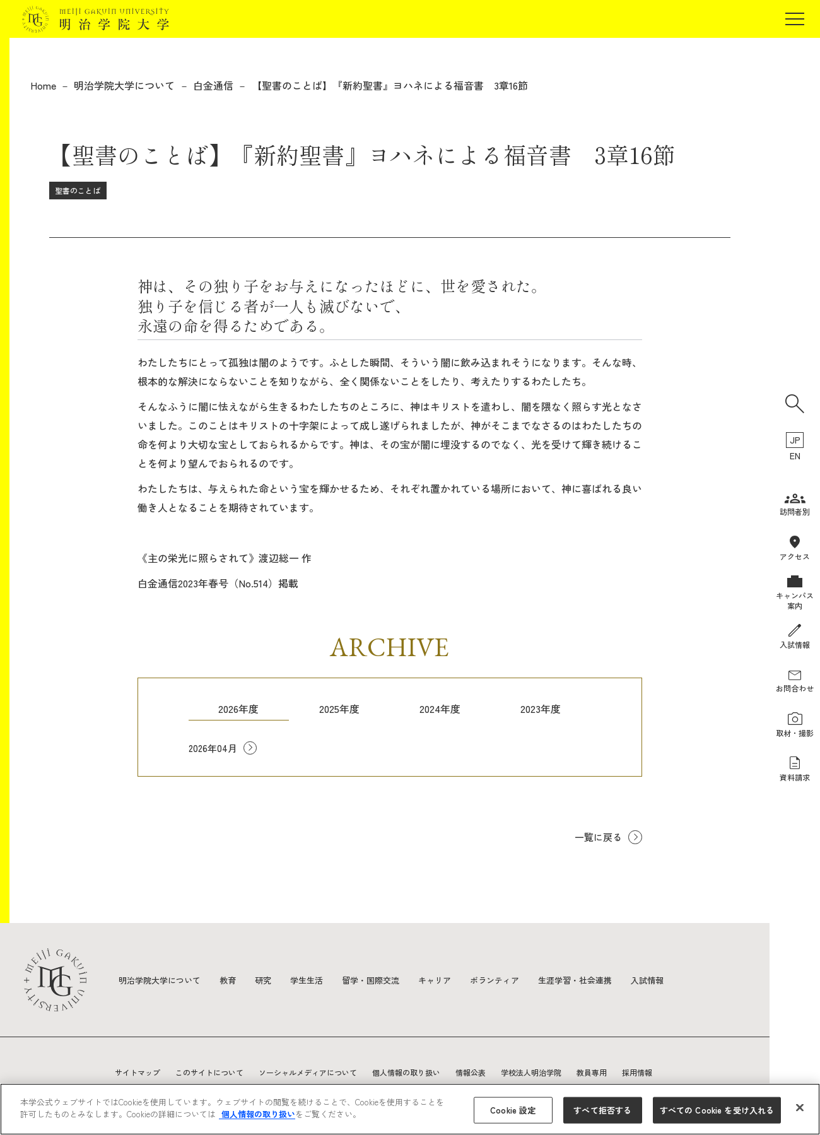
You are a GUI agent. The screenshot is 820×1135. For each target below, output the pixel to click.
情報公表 (470, 1072)
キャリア (451, 979)
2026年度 (238, 708)
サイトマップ (137, 1072)
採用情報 (637, 1072)
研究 (271, 979)
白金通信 (213, 85)
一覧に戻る (596, 837)
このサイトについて (209, 1072)
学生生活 (316, 979)
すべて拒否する (602, 1110)
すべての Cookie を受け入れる (717, 1110)
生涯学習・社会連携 (600, 979)
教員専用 (592, 1072)
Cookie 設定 (513, 1110)
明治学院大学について (124, 85)
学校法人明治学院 (531, 1072)
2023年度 (540, 708)
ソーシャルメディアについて (308, 1072)
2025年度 (339, 708)
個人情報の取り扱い (406, 1072)
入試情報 (676, 979)
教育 (234, 979)
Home (43, 85)
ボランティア (514, 979)
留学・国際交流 (384, 979)
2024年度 (439, 708)
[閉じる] (800, 1107)
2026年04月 (214, 748)
